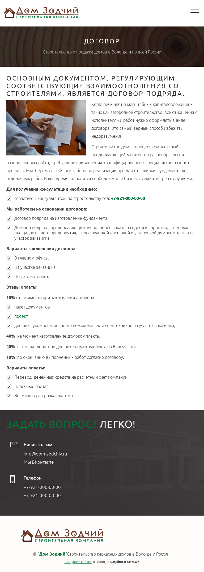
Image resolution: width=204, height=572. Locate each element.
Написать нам (38, 444)
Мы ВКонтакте (39, 461)
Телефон (32, 478)
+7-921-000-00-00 (128, 198)
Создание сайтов (78, 562)
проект (21, 316)
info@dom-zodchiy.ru (45, 453)
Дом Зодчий (52, 554)
